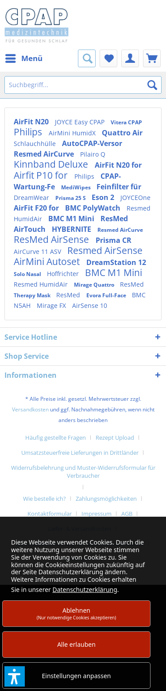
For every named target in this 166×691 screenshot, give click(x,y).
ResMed (132, 284)
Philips (29, 132)
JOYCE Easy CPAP (80, 122)
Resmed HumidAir (41, 284)
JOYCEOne (135, 197)
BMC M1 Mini (72, 218)
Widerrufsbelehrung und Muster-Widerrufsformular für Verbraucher (83, 472)
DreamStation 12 (116, 262)
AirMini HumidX (73, 133)
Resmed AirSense (105, 250)
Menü (23, 57)
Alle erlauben (76, 644)
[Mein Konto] (130, 58)
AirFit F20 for (37, 208)
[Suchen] (152, 85)
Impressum (96, 514)
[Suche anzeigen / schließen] (87, 58)
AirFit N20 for (118, 165)
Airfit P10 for (42, 175)
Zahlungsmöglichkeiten (106, 499)
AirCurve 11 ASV (38, 251)
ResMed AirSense (52, 239)
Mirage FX (52, 305)
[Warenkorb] (152, 58)
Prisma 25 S (71, 198)
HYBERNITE (72, 229)
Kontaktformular (49, 514)
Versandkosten (30, 409)
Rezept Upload (115, 437)
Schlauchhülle (36, 143)
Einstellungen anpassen (76, 676)
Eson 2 (104, 197)
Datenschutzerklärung (84, 589)
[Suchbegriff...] (83, 85)
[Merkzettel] (108, 58)
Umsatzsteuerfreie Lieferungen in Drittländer (80, 453)
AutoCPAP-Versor (92, 143)
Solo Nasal (28, 274)
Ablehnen (76, 613)
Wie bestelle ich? (44, 499)
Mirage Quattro (95, 284)
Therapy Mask (33, 295)
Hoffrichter (64, 273)
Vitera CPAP (126, 122)
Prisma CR (113, 240)
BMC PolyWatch (93, 208)
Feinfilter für (119, 187)
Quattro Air (122, 133)
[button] (14, 676)
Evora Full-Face (106, 295)
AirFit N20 (32, 122)
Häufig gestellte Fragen (55, 437)
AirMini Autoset (48, 261)
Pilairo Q (92, 154)
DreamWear (32, 197)
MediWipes (76, 187)
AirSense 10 (89, 305)
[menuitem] (23, 58)
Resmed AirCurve (45, 154)
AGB (126, 514)
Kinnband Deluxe (52, 164)
